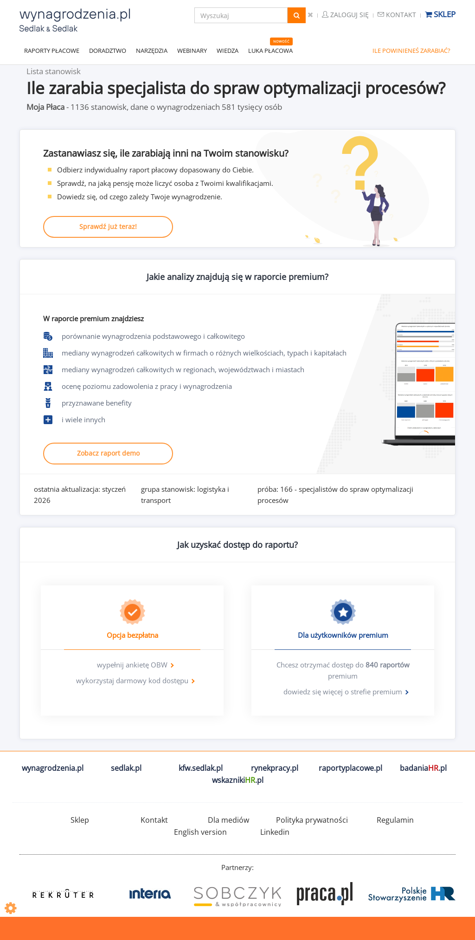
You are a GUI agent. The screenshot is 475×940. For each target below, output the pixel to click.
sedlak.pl (126, 768)
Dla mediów (228, 820)
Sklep (440, 14)
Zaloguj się (345, 14)
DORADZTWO (107, 50)
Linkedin (274, 832)
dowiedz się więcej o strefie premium (342, 691)
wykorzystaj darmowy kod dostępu (132, 680)
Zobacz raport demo (108, 453)
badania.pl (423, 768)
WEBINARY (192, 50)
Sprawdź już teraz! (108, 226)
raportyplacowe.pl (350, 768)
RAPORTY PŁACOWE (51, 50)
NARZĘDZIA (151, 50)
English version (200, 832)
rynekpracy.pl (274, 768)
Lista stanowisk (53, 71)
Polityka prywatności (312, 820)
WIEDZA (227, 50)
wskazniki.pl (237, 780)
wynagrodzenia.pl (52, 768)
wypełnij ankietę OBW (132, 664)
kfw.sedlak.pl (201, 768)
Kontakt (397, 14)
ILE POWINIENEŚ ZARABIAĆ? (411, 50)
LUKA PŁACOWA (270, 50)
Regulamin (395, 820)
